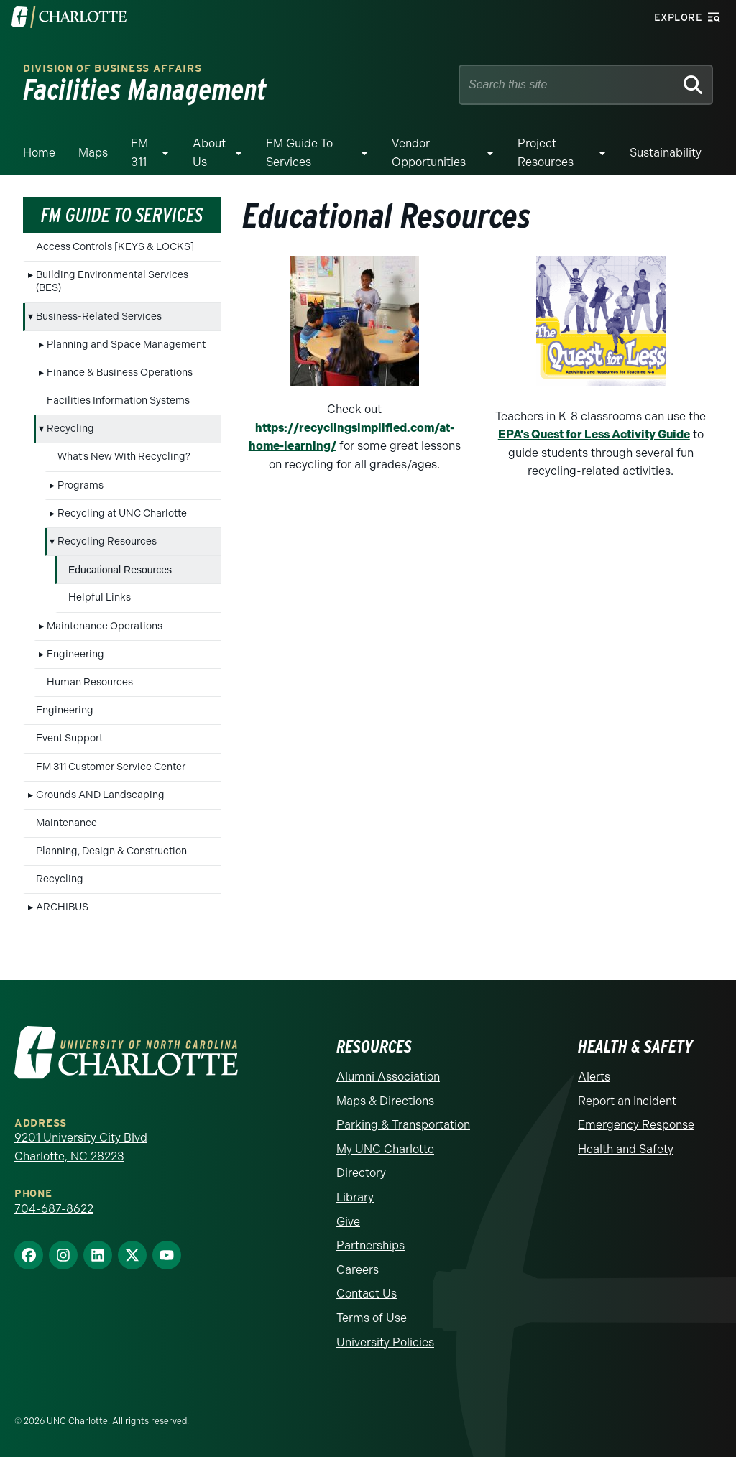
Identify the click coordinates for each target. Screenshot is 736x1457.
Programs (81, 485)
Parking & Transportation (403, 1125)
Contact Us (366, 1293)
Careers (357, 1270)
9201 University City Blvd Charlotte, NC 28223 (80, 1147)
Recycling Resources (107, 541)
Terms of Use (371, 1318)
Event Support (69, 738)
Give (348, 1222)
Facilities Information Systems (118, 400)
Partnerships (370, 1245)
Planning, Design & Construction (111, 851)
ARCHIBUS (62, 907)
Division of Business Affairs (112, 68)
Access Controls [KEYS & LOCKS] (115, 247)
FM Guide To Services (299, 153)
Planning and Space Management (126, 344)
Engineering (75, 654)
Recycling (70, 428)
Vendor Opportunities (429, 153)
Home (39, 152)
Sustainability (666, 152)
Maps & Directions (385, 1101)
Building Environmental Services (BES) (112, 281)
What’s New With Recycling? (124, 456)
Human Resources (90, 682)
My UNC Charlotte (385, 1149)
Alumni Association (388, 1076)
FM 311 (139, 153)
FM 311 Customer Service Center (110, 767)
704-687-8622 (53, 1209)
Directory (361, 1173)
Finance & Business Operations (120, 372)
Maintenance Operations (104, 626)
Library (355, 1197)
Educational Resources (120, 569)
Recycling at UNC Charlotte (122, 513)
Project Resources (546, 153)
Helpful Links (99, 597)
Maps (93, 152)
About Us (209, 153)
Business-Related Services (99, 316)
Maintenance (66, 823)
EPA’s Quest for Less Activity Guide (594, 434)
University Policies (385, 1342)
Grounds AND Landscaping (100, 795)
